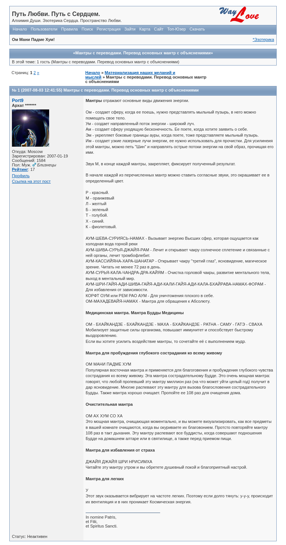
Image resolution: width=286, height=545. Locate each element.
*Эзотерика (263, 39)
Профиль (21, 175)
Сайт (158, 29)
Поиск (87, 29)
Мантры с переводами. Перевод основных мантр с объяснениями (130, 90)
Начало (20, 29)
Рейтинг (20, 169)
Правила (69, 29)
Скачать (197, 29)
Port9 (17, 100)
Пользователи (44, 29)
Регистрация (109, 29)
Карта (144, 29)
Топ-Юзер (176, 29)
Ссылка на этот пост (31, 181)
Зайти (130, 29)
